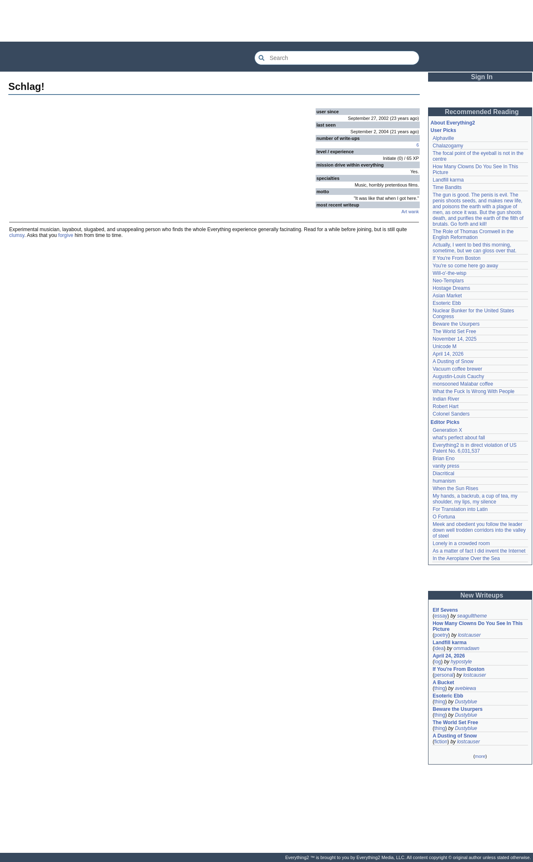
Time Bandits (447, 187)
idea (439, 648)
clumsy (16, 235)
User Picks (443, 130)
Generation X (447, 430)
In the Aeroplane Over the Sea (466, 558)
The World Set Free (454, 331)
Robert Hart (445, 406)
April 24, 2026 (449, 656)
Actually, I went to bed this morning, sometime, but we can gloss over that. (474, 248)
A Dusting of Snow (453, 361)
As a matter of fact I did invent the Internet (479, 551)
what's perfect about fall (459, 438)
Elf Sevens (445, 610)
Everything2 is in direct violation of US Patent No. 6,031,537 (474, 448)
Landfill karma (448, 180)
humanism (444, 481)
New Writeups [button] (482, 595)
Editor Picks (445, 422)
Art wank (410, 211)
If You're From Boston (457, 258)
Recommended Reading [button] (482, 111)
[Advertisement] (266, 21)
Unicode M (444, 346)
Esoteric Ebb (447, 303)
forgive (65, 235)
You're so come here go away (465, 266)
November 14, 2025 (454, 339)
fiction (440, 742)
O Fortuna (444, 517)
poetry (441, 635)
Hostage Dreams (451, 288)
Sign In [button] (482, 76)
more (480, 756)
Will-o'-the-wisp (449, 273)
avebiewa (465, 688)
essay (440, 616)
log (437, 662)
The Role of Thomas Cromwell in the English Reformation (473, 234)
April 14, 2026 (448, 354)
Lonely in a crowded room (461, 543)
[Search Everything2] (336, 58)
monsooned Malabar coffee (463, 384)
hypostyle (461, 662)
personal (443, 675)
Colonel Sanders (451, 414)
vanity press (446, 466)
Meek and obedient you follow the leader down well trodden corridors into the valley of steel (479, 530)
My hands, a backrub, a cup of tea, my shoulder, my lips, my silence (475, 499)
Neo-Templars (448, 281)
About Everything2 (453, 123)
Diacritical (443, 473)
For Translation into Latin (460, 509)
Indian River (446, 399)
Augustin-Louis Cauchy (458, 376)
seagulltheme (472, 616)
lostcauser (469, 635)
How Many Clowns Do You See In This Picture (478, 626)
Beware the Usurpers (456, 324)
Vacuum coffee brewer (457, 369)
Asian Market (447, 296)
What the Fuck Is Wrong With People (474, 391)
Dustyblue (466, 702)
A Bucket (443, 682)
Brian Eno (444, 458)
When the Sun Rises (455, 488)
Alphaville (443, 138)
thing (439, 688)
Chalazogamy (448, 146)
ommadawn (466, 648)
